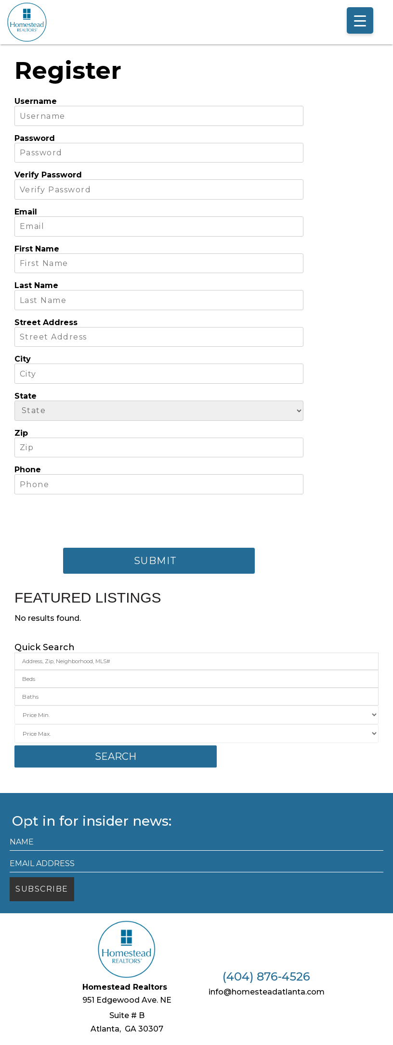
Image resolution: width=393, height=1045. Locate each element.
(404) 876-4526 (266, 976)
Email (25, 211)
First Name (36, 248)
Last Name (36, 285)
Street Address (46, 322)
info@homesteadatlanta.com (267, 991)
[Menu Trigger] (360, 20)
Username (35, 101)
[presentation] (87, 521)
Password (34, 138)
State (25, 396)
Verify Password (48, 174)
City (22, 359)
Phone (27, 469)
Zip (21, 433)
